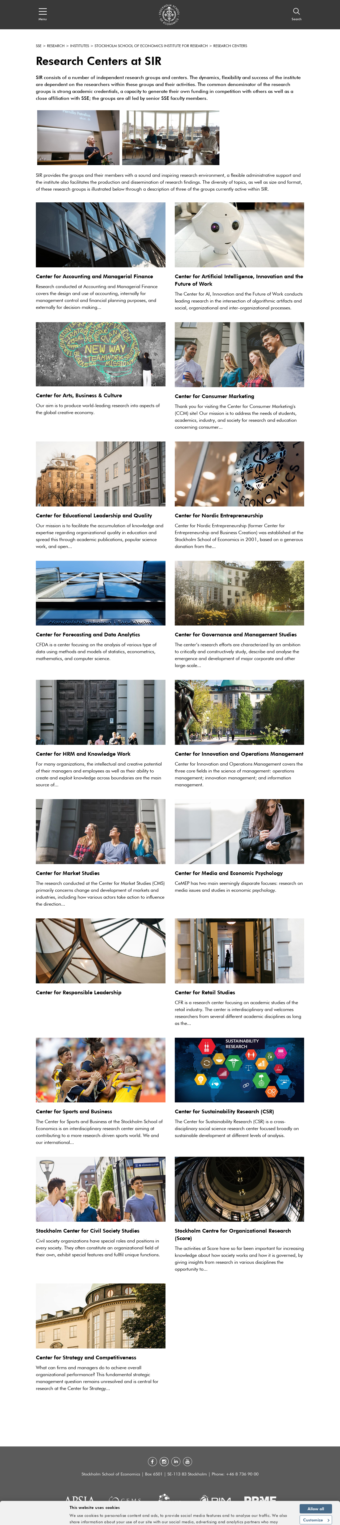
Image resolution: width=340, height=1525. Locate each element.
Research (56, 46)
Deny (316, 1514)
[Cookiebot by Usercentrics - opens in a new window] (34, 1518)
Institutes (79, 46)
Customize (316, 1503)
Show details (276, 1518)
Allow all (316, 1492)
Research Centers (230, 46)
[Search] (296, 14)
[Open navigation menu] (42, 14)
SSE (38, 46)
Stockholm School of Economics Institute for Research (151, 46)
